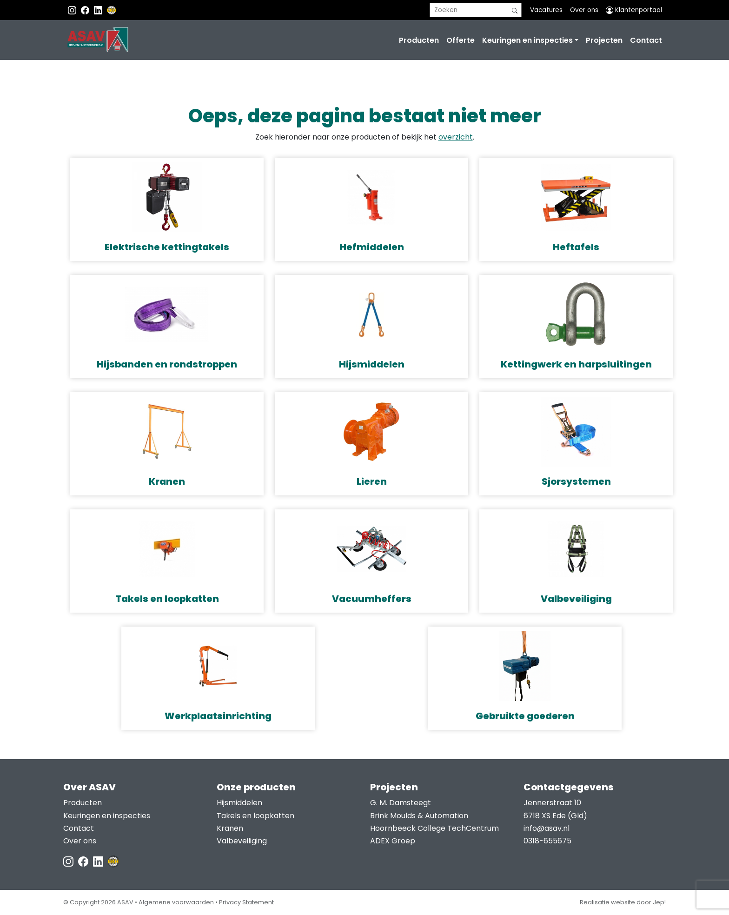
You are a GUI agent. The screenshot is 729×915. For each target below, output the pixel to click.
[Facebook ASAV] (86, 10)
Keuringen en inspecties (527, 40)
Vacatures (546, 10)
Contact (646, 40)
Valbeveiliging (242, 840)
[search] (476, 10)
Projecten (604, 40)
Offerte (460, 40)
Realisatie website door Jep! (623, 902)
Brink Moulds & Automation (419, 815)
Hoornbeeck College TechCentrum (434, 828)
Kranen (230, 828)
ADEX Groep (392, 840)
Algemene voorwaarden (176, 902)
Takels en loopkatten (255, 815)
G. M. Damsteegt (400, 802)
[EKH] (111, 10)
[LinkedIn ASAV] (99, 860)
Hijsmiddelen (239, 802)
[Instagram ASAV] (73, 10)
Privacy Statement (246, 902)
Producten (419, 40)
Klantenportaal (634, 10)
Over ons (584, 10)
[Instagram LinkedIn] (99, 10)
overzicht (455, 137)
